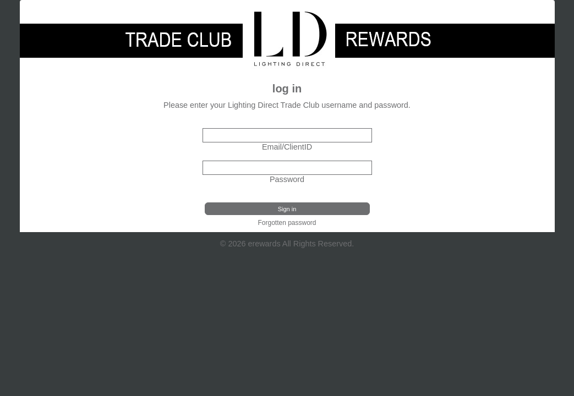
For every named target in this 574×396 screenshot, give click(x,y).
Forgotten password (287, 223)
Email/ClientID (287, 146)
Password (287, 179)
